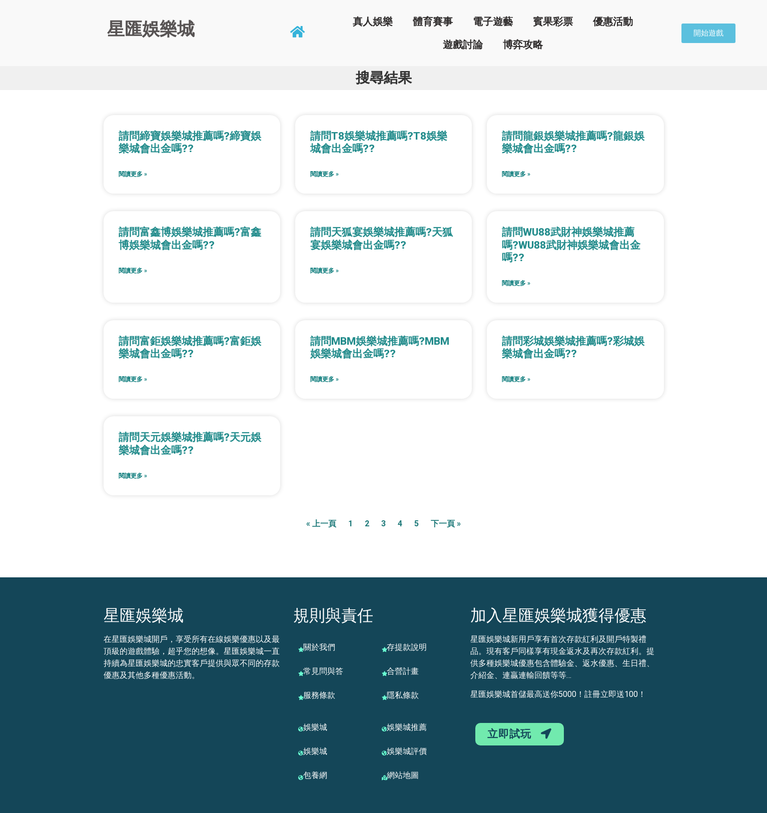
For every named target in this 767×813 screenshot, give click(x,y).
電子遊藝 (493, 22)
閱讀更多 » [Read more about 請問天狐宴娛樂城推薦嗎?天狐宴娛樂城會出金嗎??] (324, 270)
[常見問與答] (300, 673)
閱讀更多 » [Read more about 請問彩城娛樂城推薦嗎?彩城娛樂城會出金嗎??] (516, 379)
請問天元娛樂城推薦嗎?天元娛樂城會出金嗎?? (190, 443)
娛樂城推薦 (407, 727)
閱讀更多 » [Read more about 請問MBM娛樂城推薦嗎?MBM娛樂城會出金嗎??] (324, 379)
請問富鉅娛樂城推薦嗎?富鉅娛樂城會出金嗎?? (190, 347)
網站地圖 (403, 775)
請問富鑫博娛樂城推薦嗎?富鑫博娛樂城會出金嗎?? (190, 238)
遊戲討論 (463, 45)
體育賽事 (433, 22)
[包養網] (300, 777)
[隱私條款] (384, 697)
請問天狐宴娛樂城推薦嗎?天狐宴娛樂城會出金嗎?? (381, 238)
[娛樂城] (300, 728)
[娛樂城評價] (384, 752)
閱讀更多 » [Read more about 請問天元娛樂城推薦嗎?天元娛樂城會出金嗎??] (133, 475)
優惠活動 (613, 22)
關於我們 (319, 647)
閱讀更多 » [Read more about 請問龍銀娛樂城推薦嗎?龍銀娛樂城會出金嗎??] (516, 174)
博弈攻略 (523, 45)
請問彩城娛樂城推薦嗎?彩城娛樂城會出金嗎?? (573, 347)
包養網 (315, 775)
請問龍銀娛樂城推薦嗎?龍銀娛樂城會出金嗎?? (573, 142)
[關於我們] (300, 649)
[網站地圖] (384, 777)
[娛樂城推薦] (384, 728)
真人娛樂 (373, 22)
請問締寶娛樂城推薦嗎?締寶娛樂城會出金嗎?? (190, 142)
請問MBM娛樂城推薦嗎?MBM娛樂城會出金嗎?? (379, 347)
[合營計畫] (384, 673)
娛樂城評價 (407, 751)
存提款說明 (407, 647)
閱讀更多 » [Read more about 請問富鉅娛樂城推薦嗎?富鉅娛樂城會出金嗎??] (133, 379)
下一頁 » (446, 523)
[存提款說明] (384, 649)
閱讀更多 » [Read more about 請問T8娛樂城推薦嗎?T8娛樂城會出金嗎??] (324, 174)
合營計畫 (403, 671)
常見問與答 (323, 671)
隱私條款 (403, 695)
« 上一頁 (321, 523)
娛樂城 (315, 727)
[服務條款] (300, 697)
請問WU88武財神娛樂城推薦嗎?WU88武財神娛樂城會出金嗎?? (571, 244)
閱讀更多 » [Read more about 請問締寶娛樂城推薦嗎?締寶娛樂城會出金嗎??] (133, 174)
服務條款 (319, 695)
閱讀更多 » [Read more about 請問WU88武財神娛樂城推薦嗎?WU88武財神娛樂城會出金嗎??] (516, 283)
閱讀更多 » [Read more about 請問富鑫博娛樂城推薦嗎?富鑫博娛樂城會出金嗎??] (133, 270)
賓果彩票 (553, 22)
